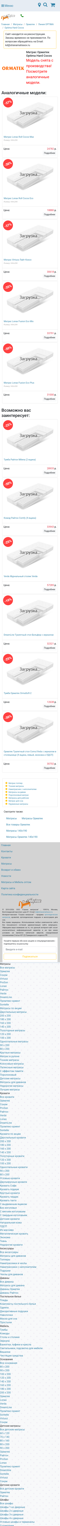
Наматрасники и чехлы (13, 1263)
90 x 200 (4, 1045)
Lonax (3, 986)
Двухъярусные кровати (13, 1181)
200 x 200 (5, 1015)
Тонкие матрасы (16, 786)
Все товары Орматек (18, 824)
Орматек (5, 971)
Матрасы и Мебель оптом (16, 882)
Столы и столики (10, 1337)
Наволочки (6, 1315)
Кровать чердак (9, 1196)
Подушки (5, 1270)
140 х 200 (5, 1152)
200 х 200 (5, 1392)
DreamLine (6, 997)
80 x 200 (4, 1048)
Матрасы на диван (17, 792)
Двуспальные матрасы (13, 1012)
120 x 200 (5, 1034)
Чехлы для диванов (11, 1274)
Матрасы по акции (11, 1008)
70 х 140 (4, 1436)
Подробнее (49, 153)
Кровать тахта (8, 1200)
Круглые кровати (10, 1193)
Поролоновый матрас (19, 795)
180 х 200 (5, 1145)
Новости (6, 876)
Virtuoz (4, 978)
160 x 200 (5, 1023)
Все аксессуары (9, 1252)
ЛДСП (3, 1226)
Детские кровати (10, 1218)
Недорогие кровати (11, 1244)
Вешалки (5, 1351)
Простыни (6, 1322)
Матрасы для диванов (13, 1082)
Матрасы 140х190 (16, 830)
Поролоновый (8, 1074)
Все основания (8, 1363)
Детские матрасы (10, 1078)
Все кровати (7, 1096)
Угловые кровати (10, 1178)
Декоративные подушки (14, 1311)
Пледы (4, 1300)
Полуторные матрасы (12, 1030)
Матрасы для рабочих (19, 798)
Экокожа (5, 1237)
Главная (6, 845)
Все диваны (7, 1281)
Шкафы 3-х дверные (11, 1514)
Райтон (4, 989)
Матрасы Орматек (32, 818)
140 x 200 (5, 1026)
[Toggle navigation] (45, 5)
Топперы (5, 1259)
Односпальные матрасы (14, 1041)
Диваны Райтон (9, 1292)
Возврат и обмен (11, 869)
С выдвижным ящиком (13, 1204)
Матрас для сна (16, 801)
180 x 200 (5, 1019)
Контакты (6, 851)
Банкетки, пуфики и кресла (15, 1344)
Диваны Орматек (10, 1289)
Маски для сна (8, 1318)
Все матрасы (7, 967)
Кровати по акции (10, 1133)
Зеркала (5, 1340)
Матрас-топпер (16, 783)
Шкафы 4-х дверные (11, 1518)
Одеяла (4, 1307)
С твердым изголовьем (13, 1215)
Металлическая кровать (14, 1233)
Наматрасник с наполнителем (22, 789)
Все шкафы (6, 1503)
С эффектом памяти (11, 1071)
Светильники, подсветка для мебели (21, 1348)
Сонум (3, 975)
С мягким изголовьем (12, 1211)
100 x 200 (5, 1037)
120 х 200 (5, 1377)
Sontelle (4, 1004)
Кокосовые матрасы (12, 1063)
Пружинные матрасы (18, 804)
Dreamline (5, 1470)
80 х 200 (4, 1174)
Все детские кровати (12, 1488)
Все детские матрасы (12, 1429)
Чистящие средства (11, 1355)
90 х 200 (4, 1170)
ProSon (4, 982)
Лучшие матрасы (10, 1089)
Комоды (5, 1333)
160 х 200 (5, 1148)
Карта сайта (8, 888)
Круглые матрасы (10, 1052)
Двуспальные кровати (13, 1137)
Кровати (6, 857)
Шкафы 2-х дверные (11, 1510)
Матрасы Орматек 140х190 (22, 836)
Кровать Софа (8, 1185)
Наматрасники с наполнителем (18, 1266)
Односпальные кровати (14, 1167)
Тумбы (4, 1329)
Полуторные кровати (12, 1156)
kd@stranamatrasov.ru (44, 912)
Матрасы (11, 818)
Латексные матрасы (12, 1067)
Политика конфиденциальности (19, 894)
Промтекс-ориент (10, 1000)
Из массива (7, 1230)
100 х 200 (5, 1374)
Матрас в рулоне (9, 1056)
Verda (3, 993)
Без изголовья (8, 1207)
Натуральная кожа (11, 1222)
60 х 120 (4, 1433)
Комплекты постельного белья (18, 1303)
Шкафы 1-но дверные (12, 1507)
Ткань (3, 1241)
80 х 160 (4, 1440)
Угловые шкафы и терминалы (17, 1521)
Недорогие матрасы (11, 1085)
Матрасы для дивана (12, 1285)
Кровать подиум (9, 1189)
